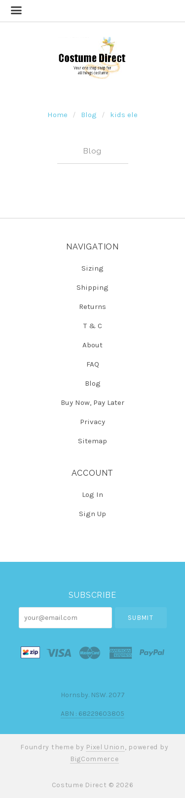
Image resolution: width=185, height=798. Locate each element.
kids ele (124, 114)
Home (57, 114)
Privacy (92, 421)
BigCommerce (94, 759)
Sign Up (92, 513)
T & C (92, 325)
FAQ (92, 364)
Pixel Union (105, 747)
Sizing (92, 268)
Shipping (92, 287)
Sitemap (92, 440)
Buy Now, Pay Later (92, 402)
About (92, 344)
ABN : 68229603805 (92, 713)
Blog (89, 114)
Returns (92, 306)
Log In (92, 494)
